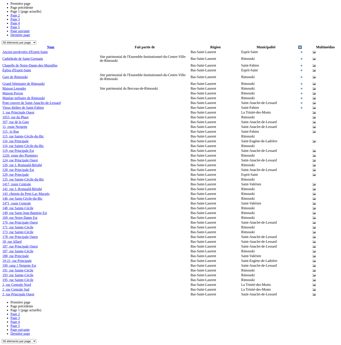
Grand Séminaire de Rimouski (23, 83)
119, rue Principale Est (18, 150)
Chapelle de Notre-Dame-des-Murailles (29, 65)
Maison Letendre (14, 88)
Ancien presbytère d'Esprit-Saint (25, 52)
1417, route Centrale (16, 184)
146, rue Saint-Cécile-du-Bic (22, 198)
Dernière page (20, 35)
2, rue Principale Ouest (18, 294)
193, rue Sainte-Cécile (17, 275)
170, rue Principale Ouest (20, 222)
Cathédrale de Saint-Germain (22, 58)
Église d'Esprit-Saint (16, 70)
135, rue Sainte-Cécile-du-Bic (23, 179)
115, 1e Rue (10, 131)
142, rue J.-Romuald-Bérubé (22, 189)
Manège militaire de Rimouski (23, 98)
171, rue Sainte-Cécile (17, 227)
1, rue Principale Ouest (18, 112)
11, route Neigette (14, 127)
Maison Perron (12, 93)
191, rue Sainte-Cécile (17, 270)
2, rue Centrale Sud (15, 289)
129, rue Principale (15, 174)
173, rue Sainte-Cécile (17, 232)
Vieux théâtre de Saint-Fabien (23, 107)
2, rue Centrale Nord (16, 284)
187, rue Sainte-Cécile (17, 251)
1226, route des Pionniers (20, 155)
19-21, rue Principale (17, 261)
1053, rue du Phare (15, 117)
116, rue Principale (15, 141)
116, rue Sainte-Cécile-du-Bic (23, 146)
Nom (50, 47)
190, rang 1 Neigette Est (19, 265)
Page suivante (20, 31)
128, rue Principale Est (18, 170)
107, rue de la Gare (15, 122)
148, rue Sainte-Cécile (17, 208)
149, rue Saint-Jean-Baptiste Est (24, 213)
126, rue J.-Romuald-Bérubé (22, 165)
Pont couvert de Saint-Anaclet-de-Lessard (31, 103)
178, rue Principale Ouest (20, 237)
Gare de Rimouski (15, 77)
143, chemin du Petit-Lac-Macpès (26, 194)
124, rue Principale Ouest (20, 160)
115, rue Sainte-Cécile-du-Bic (23, 136)
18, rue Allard (12, 241)
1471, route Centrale (16, 203)
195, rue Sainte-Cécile (17, 280)
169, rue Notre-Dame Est (19, 217)
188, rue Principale (15, 256)
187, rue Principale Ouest (20, 246)
